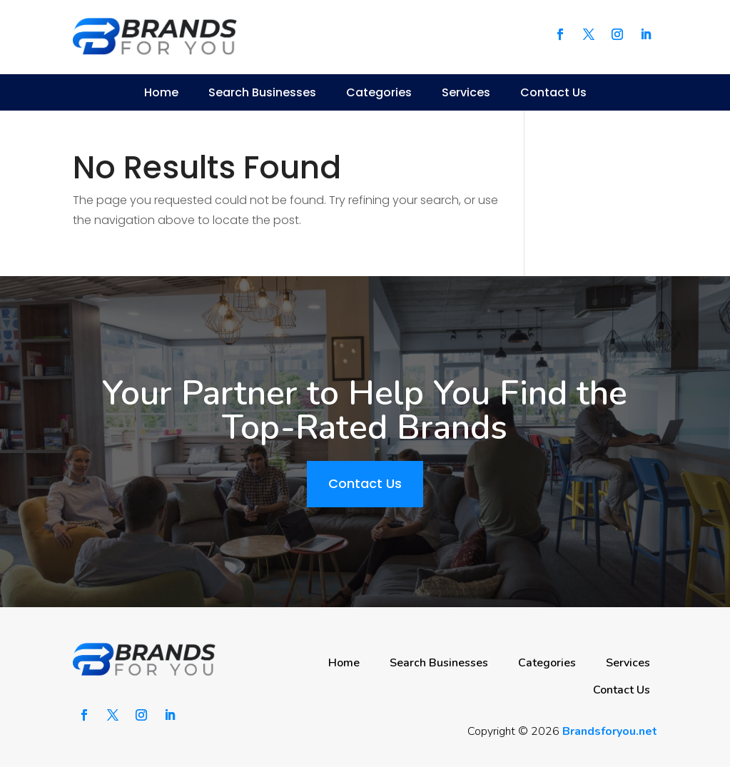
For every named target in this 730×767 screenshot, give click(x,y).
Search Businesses (262, 92)
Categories (379, 92)
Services (466, 92)
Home (161, 92)
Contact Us (553, 92)
